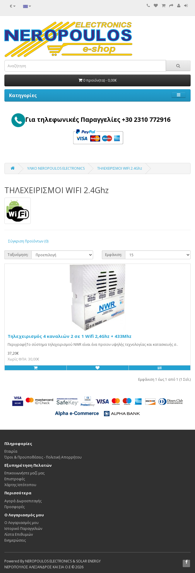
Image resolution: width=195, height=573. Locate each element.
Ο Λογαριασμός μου (21, 522)
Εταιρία (10, 451)
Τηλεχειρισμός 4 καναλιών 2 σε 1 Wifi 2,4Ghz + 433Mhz (69, 336)
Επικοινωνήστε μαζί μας (24, 473)
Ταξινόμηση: (18, 254)
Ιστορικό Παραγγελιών (23, 528)
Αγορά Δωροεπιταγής (23, 500)
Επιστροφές (14, 478)
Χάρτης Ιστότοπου (20, 484)
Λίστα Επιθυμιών (18, 534)
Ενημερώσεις (15, 540)
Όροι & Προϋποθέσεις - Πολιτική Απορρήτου (43, 457)
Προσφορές (14, 506)
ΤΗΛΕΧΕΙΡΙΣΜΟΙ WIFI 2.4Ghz (119, 168)
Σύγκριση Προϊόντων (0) (28, 241)
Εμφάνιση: (113, 254)
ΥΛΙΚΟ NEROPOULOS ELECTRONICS (56, 168)
